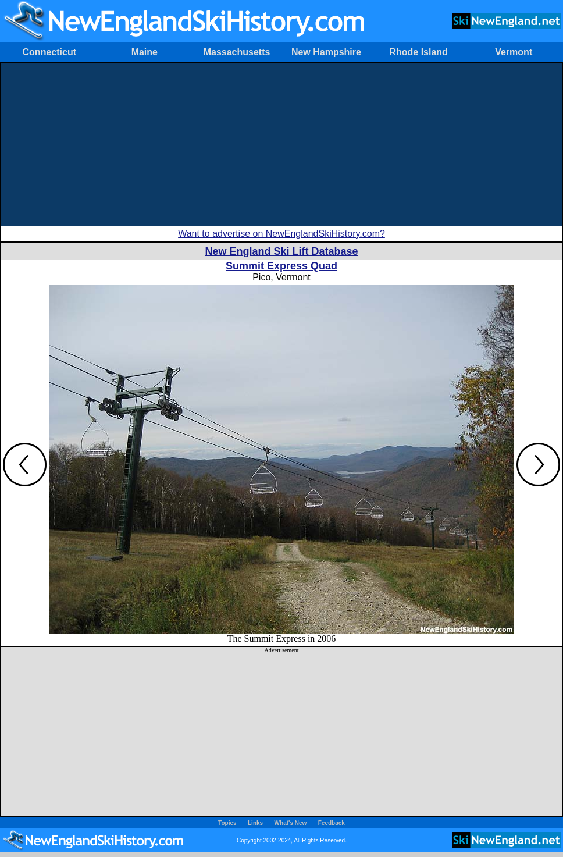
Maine (144, 52)
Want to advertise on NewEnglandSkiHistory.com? (281, 234)
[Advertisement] (281, 144)
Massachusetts (237, 52)
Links (255, 823)
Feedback (331, 823)
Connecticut (49, 52)
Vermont (513, 52)
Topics (227, 823)
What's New (291, 823)
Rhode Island (418, 52)
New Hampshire (326, 52)
